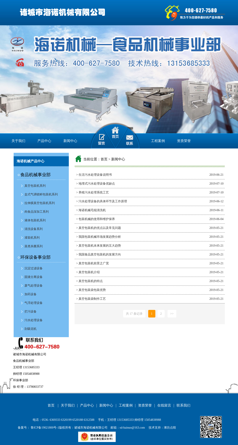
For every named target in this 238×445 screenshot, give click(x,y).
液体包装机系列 (35, 220)
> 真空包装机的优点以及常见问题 (98, 228)
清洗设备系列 (33, 229)
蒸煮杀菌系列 (33, 246)
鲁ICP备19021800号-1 (44, 427)
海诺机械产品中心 (30, 161)
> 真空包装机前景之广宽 (92, 263)
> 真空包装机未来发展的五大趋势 (98, 245)
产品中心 (44, 141)
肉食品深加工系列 (36, 211)
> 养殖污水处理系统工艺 (92, 192)
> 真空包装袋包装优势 (91, 290)
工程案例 (158, 141)
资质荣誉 (184, 141)
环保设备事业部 (35, 257)
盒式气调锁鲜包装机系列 (41, 194)
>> (172, 313)
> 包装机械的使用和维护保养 (95, 219)
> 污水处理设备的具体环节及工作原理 (101, 201)
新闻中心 (70, 141)
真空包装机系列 (35, 185)
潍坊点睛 (170, 427)
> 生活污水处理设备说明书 (94, 174)
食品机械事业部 (35, 174)
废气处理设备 (33, 285)
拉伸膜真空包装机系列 (39, 203)
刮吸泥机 (30, 328)
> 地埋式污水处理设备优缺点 (95, 183)
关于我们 (18, 141)
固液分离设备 (33, 277)
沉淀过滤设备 (33, 268)
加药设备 (30, 294)
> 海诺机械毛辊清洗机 (91, 210)
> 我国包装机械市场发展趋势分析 (98, 236)
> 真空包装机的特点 (89, 281)
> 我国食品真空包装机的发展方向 (98, 254)
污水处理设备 (33, 320)
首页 (104, 159)
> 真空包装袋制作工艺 (91, 298)
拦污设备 (30, 311)
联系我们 (183, 405)
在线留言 (164, 405)
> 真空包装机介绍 (88, 272)
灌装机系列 (32, 237)
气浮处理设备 (33, 303)
